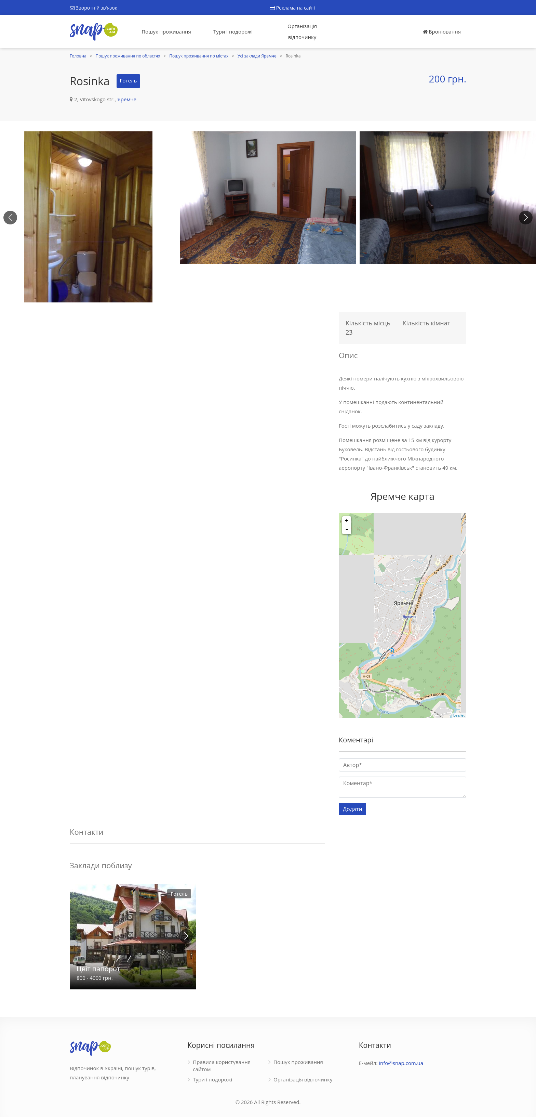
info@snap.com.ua (401, 1063)
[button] (526, 217)
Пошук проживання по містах (198, 56)
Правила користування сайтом (222, 1065)
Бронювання (442, 31)
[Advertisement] (197, 356)
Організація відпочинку (302, 31)
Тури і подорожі (233, 31)
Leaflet (459, 715)
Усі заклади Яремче (257, 56)
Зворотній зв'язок (93, 7)
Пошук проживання (166, 31)
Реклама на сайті (292, 7)
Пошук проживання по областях (128, 56)
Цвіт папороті (99, 968)
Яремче (126, 99)
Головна (78, 56)
